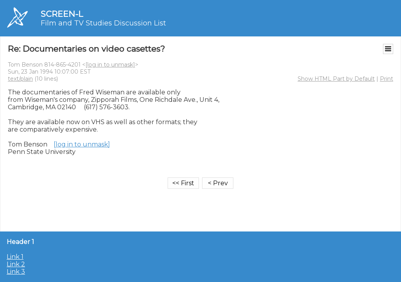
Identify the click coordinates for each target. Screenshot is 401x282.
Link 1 (15, 256)
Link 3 (16, 271)
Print (386, 78)
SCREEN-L (62, 14)
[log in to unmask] (110, 64)
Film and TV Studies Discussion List (103, 23)
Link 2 (16, 264)
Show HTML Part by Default (336, 78)
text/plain (20, 78)
